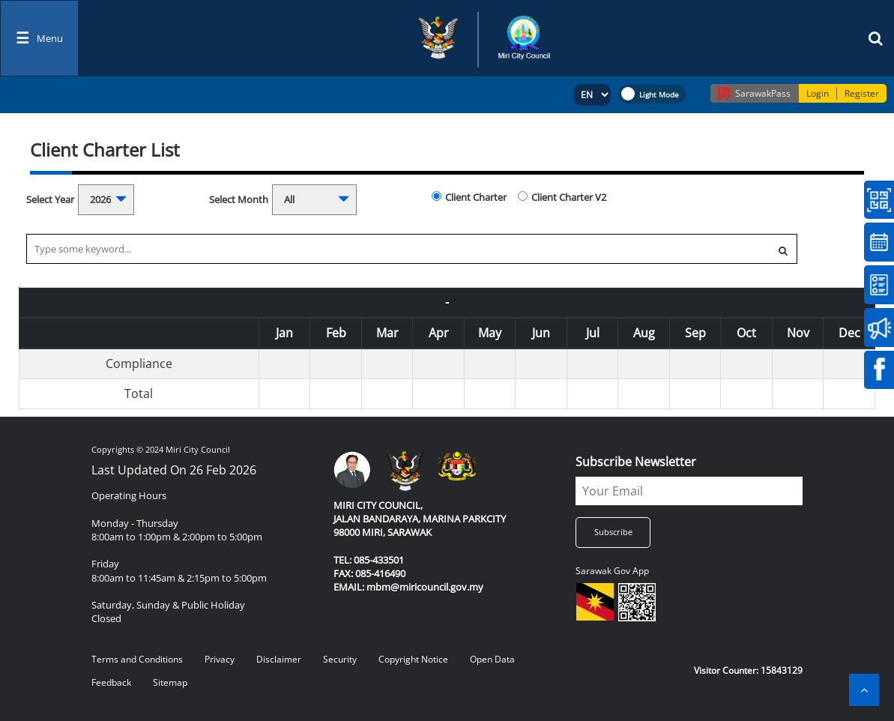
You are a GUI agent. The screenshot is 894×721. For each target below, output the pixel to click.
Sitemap (170, 682)
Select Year (50, 199)
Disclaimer (278, 659)
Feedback (111, 682)
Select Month (238, 199)
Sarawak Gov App (612, 570)
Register (862, 93)
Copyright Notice (413, 659)
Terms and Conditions (137, 659)
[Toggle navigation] (39, 38)
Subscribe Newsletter (636, 461)
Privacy (220, 659)
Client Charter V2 (568, 197)
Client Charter (476, 197)
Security (340, 659)
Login (817, 93)
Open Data (492, 659)
